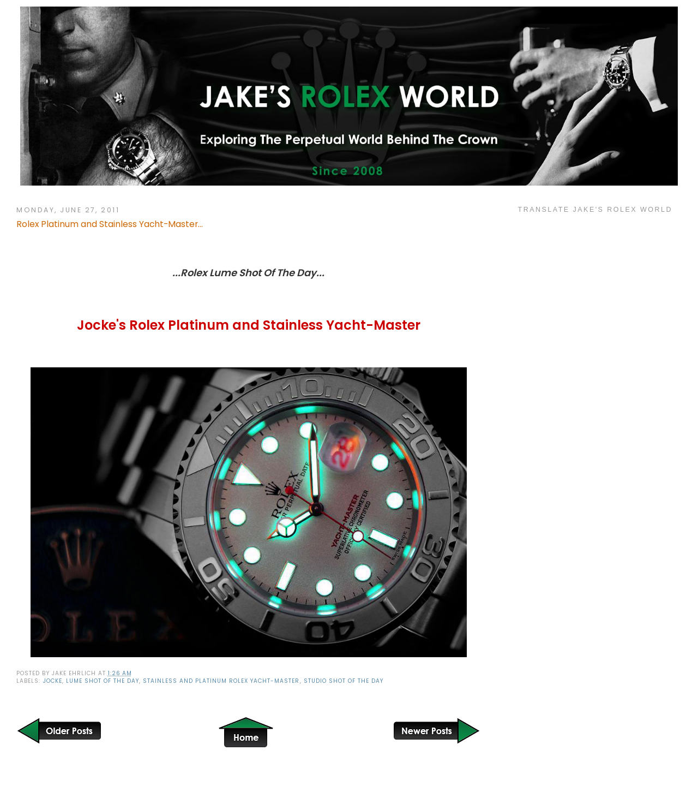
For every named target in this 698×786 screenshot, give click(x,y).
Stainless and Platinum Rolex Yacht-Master (221, 681)
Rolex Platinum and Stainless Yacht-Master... (109, 224)
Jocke (52, 681)
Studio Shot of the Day (343, 681)
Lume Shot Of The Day (102, 681)
